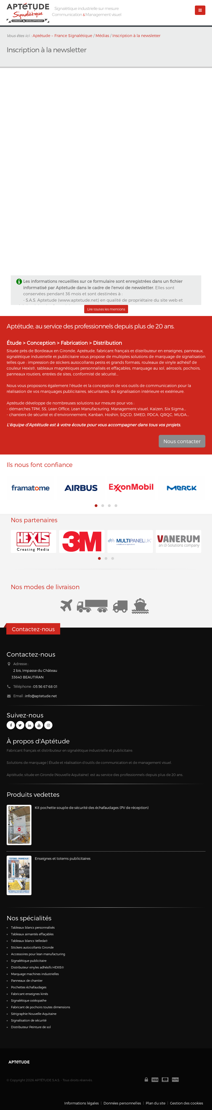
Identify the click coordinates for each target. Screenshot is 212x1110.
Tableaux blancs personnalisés (33, 927)
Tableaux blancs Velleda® (29, 940)
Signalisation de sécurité (28, 1020)
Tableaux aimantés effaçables (32, 934)
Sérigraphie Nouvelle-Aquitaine (33, 1013)
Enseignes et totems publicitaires (63, 858)
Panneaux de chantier (27, 980)
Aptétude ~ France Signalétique (62, 35)
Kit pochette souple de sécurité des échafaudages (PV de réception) (92, 807)
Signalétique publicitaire (28, 960)
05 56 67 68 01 (45, 686)
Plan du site (155, 1103)
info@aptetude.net (41, 696)
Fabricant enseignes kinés (29, 994)
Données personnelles (122, 1103)
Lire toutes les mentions (106, 309)
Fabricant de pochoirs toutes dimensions (40, 1007)
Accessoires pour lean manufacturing (38, 954)
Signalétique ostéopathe (28, 1000)
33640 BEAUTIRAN (28, 677)
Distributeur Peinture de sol (31, 1027)
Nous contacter (182, 441)
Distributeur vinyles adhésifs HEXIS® (37, 967)
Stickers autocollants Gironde (32, 947)
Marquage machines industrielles (35, 974)
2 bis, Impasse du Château (35, 670)
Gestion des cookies (186, 1103)
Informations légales (81, 1103)
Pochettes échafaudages (28, 987)
